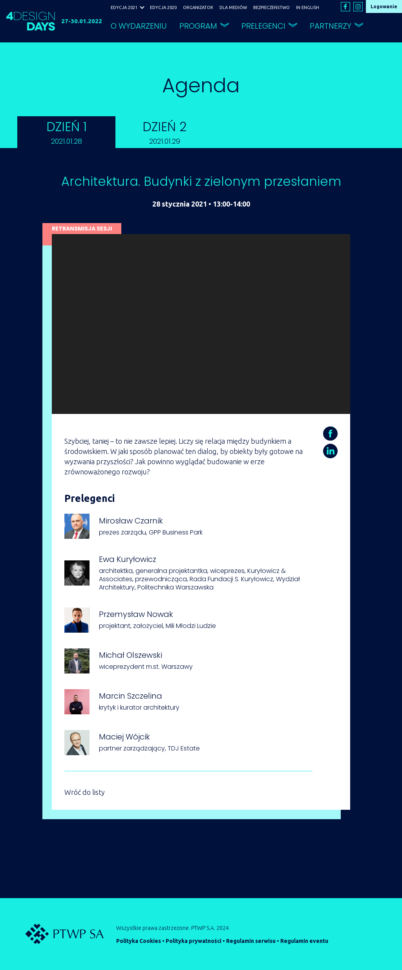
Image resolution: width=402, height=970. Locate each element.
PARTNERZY (330, 25)
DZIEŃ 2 (164, 132)
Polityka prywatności (193, 941)
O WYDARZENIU (139, 25)
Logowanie (384, 6)
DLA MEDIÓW (233, 7)
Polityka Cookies (138, 941)
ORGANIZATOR (198, 7)
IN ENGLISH (307, 7)
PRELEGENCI (263, 25)
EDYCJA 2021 (124, 7)
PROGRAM (198, 25)
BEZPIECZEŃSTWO (271, 7)
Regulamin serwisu (251, 941)
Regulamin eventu (304, 941)
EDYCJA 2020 (163, 7)
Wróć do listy (84, 792)
